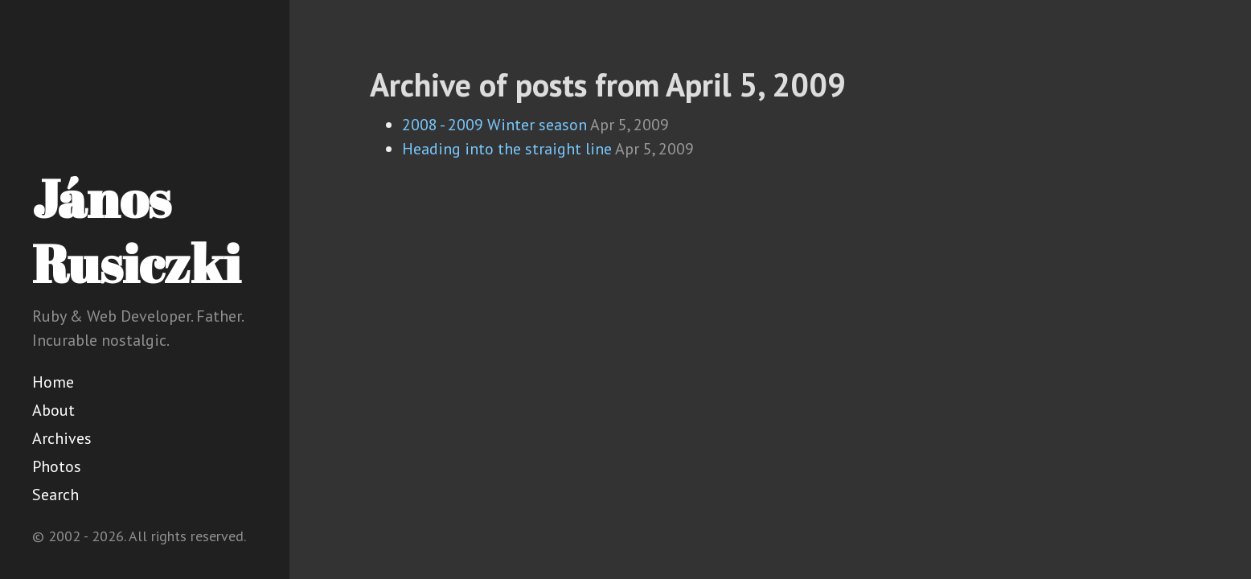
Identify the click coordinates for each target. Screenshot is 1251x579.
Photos (56, 466)
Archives (62, 438)
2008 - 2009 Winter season (494, 124)
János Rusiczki (136, 230)
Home (53, 382)
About (53, 410)
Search (55, 494)
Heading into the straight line (507, 148)
